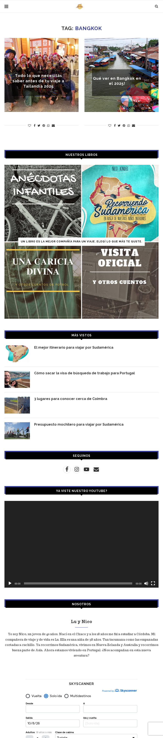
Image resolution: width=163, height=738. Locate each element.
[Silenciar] (146, 583)
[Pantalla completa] (153, 583)
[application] (81, 544)
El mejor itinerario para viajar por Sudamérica (73, 347)
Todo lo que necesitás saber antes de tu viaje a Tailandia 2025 (38, 80)
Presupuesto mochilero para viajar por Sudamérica (79, 424)
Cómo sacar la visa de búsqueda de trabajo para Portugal (84, 373)
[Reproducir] (10, 583)
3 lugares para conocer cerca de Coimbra (70, 399)
